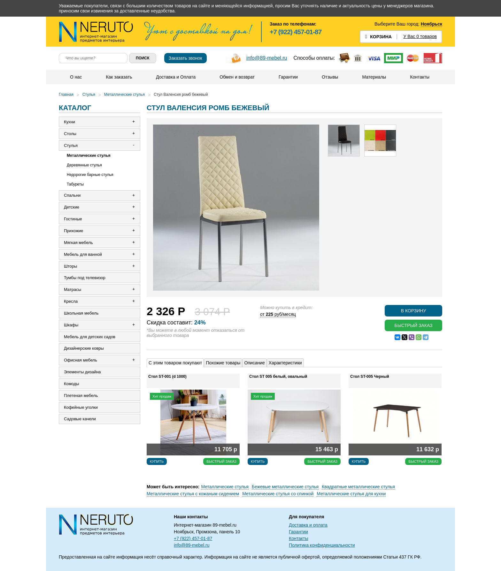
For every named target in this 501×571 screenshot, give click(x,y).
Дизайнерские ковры (84, 349)
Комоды (71, 384)
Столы (70, 133)
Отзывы (330, 77)
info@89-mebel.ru (266, 58)
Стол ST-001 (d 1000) (167, 376)
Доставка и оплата (308, 525)
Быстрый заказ (413, 325)
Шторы (70, 266)
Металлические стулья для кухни (351, 493)
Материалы (374, 77)
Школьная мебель (81, 313)
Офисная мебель (80, 361)
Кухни (69, 121)
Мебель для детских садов (89, 337)
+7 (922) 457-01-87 (295, 31)
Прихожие (73, 231)
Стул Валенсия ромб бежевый (181, 94)
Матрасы (72, 290)
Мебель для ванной (83, 254)
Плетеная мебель (81, 396)
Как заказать (119, 77)
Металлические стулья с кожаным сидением (193, 493)
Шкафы (71, 325)
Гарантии (288, 77)
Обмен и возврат (237, 77)
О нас (76, 77)
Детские (71, 207)
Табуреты (75, 184)
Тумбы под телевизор (84, 278)
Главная (66, 94)
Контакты (419, 77)
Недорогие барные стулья (90, 174)
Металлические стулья (124, 94)
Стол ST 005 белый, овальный (278, 376)
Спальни (72, 195)
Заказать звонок (185, 58)
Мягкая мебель (78, 242)
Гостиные (73, 219)
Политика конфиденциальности (322, 545)
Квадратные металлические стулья (358, 486)
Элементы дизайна (82, 372)
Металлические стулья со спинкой (277, 493)
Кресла (71, 302)
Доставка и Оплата (176, 77)
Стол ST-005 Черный (369, 376)
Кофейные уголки (81, 408)
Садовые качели (80, 420)
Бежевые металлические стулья (285, 486)
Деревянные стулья (84, 165)
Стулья (88, 94)
